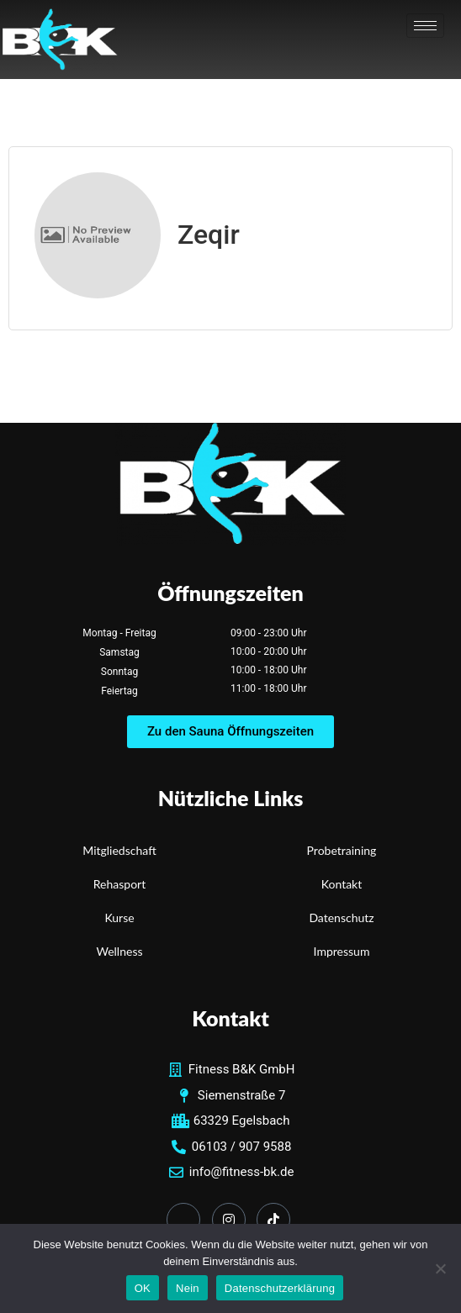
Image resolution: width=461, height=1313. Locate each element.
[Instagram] (229, 1220)
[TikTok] (273, 1220)
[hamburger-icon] (425, 25)
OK (143, 1288)
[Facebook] (183, 1220)
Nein (187, 1288)
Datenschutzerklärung (280, 1288)
